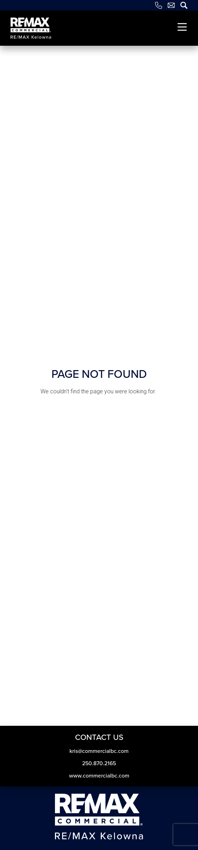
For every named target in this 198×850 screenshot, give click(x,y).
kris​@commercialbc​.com (99, 751)
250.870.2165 (99, 763)
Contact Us (99, 737)
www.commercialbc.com (99, 776)
